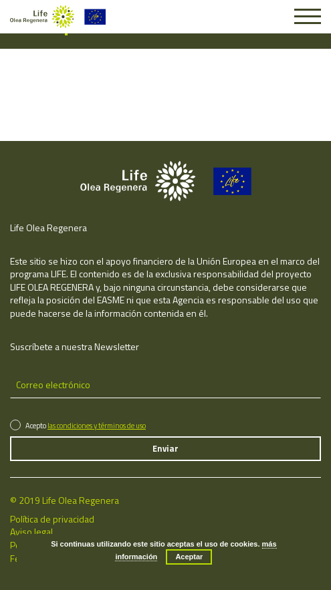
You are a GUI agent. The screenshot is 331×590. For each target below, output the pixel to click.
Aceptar (189, 557)
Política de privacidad (52, 519)
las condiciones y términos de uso (96, 425)
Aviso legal (31, 532)
